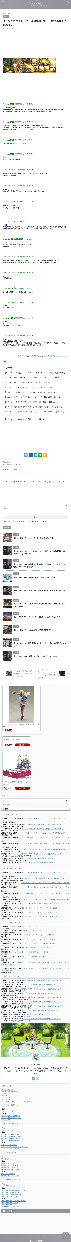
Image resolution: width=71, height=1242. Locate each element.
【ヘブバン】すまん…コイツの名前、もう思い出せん (24, 419)
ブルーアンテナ (6, 1097)
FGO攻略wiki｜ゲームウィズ (10, 1164)
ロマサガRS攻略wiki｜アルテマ (11, 1193)
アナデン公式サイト (8, 1112)
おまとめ (4, 1096)
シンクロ (6, 462)
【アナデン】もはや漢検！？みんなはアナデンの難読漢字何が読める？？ (45, 833)
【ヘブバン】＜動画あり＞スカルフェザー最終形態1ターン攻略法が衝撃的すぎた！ (35, 373)
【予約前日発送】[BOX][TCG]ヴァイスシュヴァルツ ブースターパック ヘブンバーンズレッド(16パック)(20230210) (16, 783)
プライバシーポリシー (42, 1229)
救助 (11, 465)
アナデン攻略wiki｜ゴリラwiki (11, 1118)
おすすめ (9, 368)
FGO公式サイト (6, 1159)
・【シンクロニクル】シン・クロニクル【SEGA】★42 (45, 356)
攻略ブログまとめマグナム (10, 1092)
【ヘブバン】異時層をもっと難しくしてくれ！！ (38, 948)
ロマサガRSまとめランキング (11, 1207)
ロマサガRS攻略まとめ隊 (9, 1203)
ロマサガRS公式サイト (9, 1186)
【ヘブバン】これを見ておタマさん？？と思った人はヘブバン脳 (28, 387)
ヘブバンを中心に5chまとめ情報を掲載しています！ (35, 1236)
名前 (5, 509)
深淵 (14, 465)
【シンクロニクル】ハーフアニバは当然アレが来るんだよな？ (36, 617)
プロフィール (31, 1229)
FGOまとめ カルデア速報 (10, 1176)
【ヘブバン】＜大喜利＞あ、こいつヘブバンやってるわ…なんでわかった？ (32, 392)
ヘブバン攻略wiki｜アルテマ (10, 1139)
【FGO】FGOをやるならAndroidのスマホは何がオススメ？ (41, 825)
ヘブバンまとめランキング (10, 1149)
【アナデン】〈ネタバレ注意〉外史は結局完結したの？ (40, 863)
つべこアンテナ (6, 1099)
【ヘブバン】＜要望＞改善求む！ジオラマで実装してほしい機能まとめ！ (31, 402)
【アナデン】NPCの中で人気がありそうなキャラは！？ (40, 908)
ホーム (24, 1229)
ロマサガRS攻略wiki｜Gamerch (11, 1195)
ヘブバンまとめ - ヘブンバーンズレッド (14, 1147)
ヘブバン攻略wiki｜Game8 (10, 1135)
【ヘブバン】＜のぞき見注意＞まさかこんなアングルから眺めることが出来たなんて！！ (35, 413)
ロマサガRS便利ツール (9, 1196)
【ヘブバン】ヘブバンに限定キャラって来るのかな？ (41, 935)
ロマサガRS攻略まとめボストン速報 (13, 1201)
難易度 (18, 465)
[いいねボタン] (5, 361)
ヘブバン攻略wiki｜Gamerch (10, 1140)
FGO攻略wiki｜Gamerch (9, 1168)
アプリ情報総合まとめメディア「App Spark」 (16, 1101)
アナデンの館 (5, 1120)
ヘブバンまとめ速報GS (9, 1145)
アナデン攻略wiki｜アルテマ (10, 1116)
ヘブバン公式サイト (8, 1130)
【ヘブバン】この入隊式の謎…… (33, 927)
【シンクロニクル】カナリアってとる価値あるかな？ (33, 538)
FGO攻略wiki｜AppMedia (9, 1166)
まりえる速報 (35, 1234)
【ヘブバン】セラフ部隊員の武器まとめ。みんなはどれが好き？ (28, 382)
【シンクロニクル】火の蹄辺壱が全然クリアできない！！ (35, 630)
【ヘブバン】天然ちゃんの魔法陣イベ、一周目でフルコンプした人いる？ (31, 378)
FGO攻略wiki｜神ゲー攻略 (10, 1169)
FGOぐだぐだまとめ (8, 1174)
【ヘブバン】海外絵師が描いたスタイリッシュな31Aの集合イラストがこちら (33, 407)
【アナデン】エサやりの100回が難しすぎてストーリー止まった (43, 829)
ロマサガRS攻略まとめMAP (10, 1205)
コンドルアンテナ (7, 1090)
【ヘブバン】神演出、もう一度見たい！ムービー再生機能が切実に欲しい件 (32, 397)
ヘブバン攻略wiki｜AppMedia (11, 1137)
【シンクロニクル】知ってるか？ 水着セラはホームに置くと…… (37, 578)
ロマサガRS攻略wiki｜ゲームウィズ (13, 1191)
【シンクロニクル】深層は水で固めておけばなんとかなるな (35, 657)
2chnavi (3, 1094)
